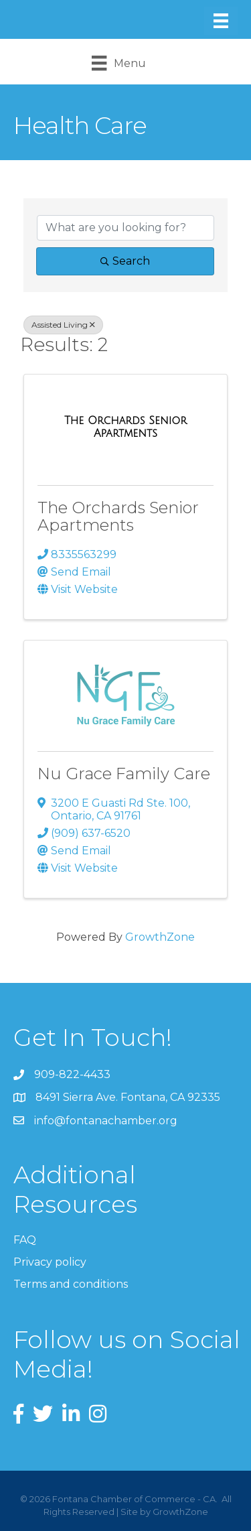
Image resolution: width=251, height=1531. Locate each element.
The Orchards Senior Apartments (118, 516)
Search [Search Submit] (125, 261)
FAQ (24, 1240)
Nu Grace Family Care (123, 773)
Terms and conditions (70, 1284)
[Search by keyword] (125, 228)
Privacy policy (49, 1262)
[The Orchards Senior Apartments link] (125, 427)
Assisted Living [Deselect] (63, 325)
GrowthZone (160, 937)
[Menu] (221, 21)
